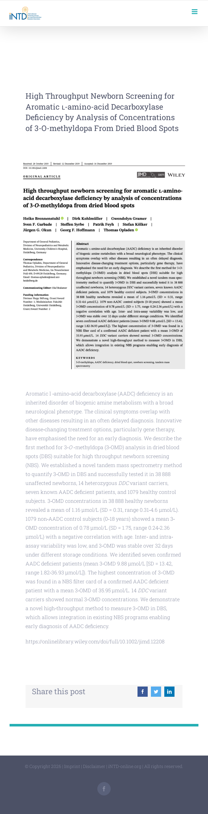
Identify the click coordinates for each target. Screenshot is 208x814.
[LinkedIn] (169, 691)
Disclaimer (94, 766)
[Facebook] (142, 691)
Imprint (72, 766)
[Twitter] (156, 691)
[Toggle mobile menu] (195, 11)
